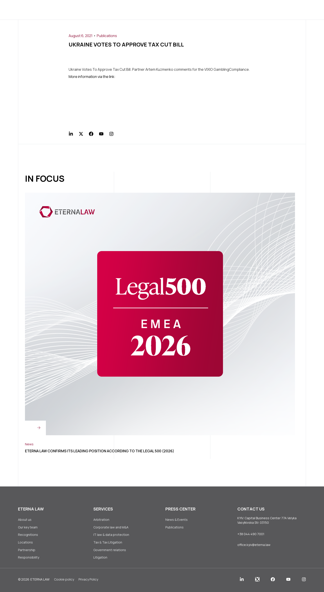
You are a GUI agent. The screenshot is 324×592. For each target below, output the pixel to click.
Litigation (100, 559)
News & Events (176, 519)
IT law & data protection (111, 535)
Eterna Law (40, 581)
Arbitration (101, 519)
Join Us (200, 9)
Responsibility (28, 559)
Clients (142, 9)
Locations (25, 543)
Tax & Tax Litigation (108, 543)
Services (118, 9)
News (29, 443)
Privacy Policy (88, 581)
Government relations (109, 551)
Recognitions (28, 535)
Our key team (28, 527)
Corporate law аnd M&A (110, 527)
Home (70, 9)
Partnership (26, 551)
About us (92, 9)
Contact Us (227, 9)
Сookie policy (64, 581)
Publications (107, 35)
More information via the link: (92, 76)
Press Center (172, 9)
